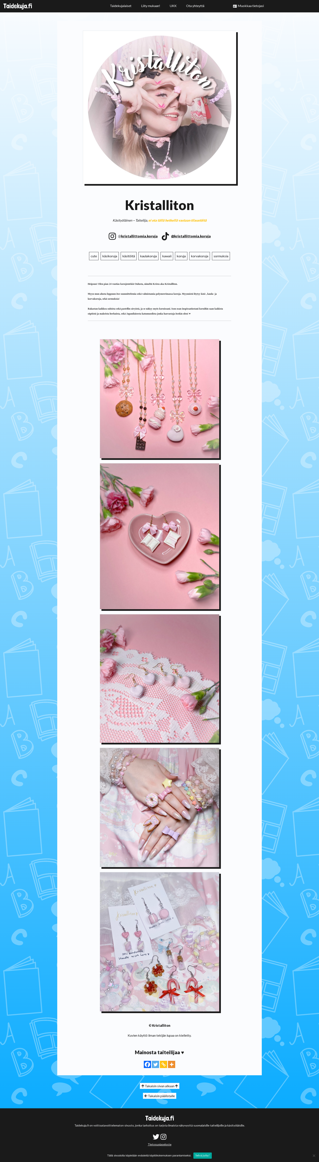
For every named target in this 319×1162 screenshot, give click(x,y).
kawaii (166, 256)
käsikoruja (109, 256)
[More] (171, 1064)
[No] (314, 1156)
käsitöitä (128, 256)
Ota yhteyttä (195, 6)
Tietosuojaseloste (159, 1144)
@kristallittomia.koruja (191, 236)
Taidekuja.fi (17, 6)
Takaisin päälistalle (159, 1096)
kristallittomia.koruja (139, 236)
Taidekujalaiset (120, 6)
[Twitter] (155, 1064)
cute (94, 256)
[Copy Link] (163, 1064)
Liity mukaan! (150, 6)
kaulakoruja (148, 256)
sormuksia (221, 256)
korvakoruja (199, 256)
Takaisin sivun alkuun (159, 1086)
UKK (173, 6)
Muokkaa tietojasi (251, 6)
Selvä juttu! (202, 1155)
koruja (181, 256)
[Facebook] (147, 1064)
